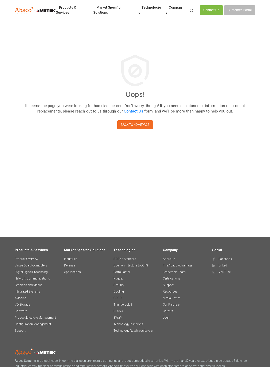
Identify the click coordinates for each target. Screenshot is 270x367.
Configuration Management (33, 324)
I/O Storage (22, 304)
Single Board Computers (31, 265)
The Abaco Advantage (177, 265)
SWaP (117, 317)
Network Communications (32, 278)
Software (21, 311)
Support (20, 330)
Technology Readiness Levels (133, 330)
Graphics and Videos (29, 285)
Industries (70, 259)
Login (166, 317)
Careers (168, 311)
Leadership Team (174, 272)
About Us (169, 259)
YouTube (225, 272)
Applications (72, 272)
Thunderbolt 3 (122, 304)
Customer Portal (240, 10)
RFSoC (118, 311)
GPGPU (118, 298)
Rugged (118, 278)
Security (118, 285)
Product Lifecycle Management (35, 317)
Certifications (171, 278)
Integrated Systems (27, 291)
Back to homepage (135, 124)
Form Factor (121, 272)
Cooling (118, 291)
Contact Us (211, 10)
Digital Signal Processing (31, 272)
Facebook (225, 259)
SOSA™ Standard (124, 259)
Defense (69, 265)
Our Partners (171, 304)
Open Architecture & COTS (130, 265)
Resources (170, 291)
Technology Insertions (128, 324)
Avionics (20, 298)
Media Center (171, 298)
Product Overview (26, 259)
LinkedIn (224, 265)
